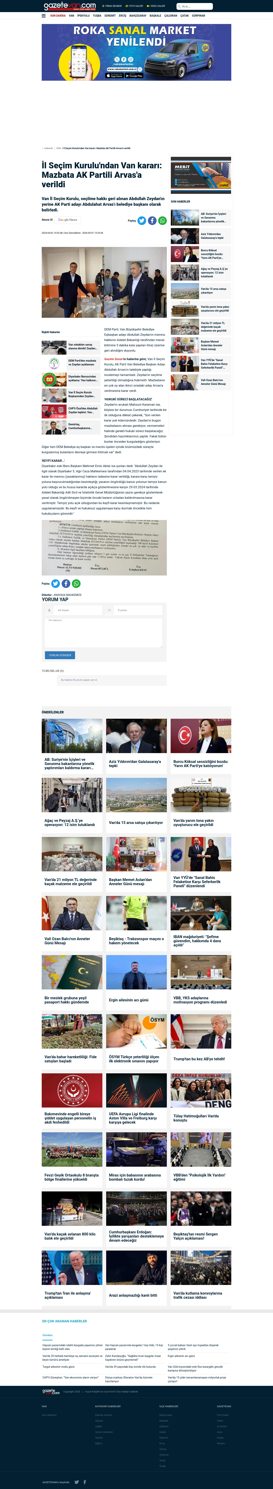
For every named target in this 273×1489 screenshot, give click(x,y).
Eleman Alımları (103, 1415)
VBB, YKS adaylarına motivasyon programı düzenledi (200, 1000)
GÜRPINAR (198, 15)
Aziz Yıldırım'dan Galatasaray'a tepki (212, 236)
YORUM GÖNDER (60, 655)
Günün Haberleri (104, 1432)
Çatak (163, 1432)
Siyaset (99, 1420)
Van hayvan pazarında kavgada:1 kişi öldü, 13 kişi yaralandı (134, 1347)
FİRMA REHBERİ (112, 6)
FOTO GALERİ (134, 6)
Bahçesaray (166, 1415)
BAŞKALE (155, 15)
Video (220, 1420)
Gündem (47, 1335)
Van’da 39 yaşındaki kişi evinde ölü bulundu (130, 1366)
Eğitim (98, 1443)
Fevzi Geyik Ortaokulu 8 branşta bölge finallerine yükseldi (72, 1177)
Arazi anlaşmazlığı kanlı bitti (133, 1295)
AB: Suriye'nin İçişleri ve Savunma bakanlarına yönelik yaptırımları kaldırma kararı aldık (213, 218)
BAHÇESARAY (137, 15)
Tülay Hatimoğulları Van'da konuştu (196, 1118)
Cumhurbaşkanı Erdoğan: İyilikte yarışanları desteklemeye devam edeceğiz (136, 1236)
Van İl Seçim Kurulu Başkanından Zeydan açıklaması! (80, 394)
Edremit (164, 1437)
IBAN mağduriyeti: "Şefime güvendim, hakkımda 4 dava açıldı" (197, 941)
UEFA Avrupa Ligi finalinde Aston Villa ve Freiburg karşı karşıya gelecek (133, 1118)
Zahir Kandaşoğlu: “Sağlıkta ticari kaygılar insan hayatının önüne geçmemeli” (133, 1357)
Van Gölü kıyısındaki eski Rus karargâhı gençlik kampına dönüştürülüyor (195, 1368)
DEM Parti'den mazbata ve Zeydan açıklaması (82, 362)
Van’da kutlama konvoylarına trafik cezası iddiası (197, 1295)
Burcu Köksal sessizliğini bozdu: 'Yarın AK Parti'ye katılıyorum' (212, 254)
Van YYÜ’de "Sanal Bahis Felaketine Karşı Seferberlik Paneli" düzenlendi (214, 364)
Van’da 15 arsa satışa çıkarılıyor (213, 290)
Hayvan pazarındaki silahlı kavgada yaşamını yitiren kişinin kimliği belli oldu (72, 1347)
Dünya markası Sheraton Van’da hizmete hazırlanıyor (128, 1379)
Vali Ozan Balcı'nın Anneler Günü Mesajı (213, 382)
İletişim (221, 1443)
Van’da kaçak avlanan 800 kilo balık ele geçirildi (70, 1236)
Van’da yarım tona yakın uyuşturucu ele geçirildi (215, 308)
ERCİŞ (122, 15)
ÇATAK (184, 15)
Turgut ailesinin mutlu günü (58, 1366)
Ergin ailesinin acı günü (128, 1000)
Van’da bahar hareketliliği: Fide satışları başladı (71, 1059)
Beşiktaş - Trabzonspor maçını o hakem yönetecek (136, 941)
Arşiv (220, 1432)
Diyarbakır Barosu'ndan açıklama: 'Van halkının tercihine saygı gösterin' (82, 378)
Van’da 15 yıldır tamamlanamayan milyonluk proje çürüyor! (197, 1379)
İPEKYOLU (83, 15)
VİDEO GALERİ (155, 6)
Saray (163, 1460)
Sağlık (98, 1426)
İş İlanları (222, 1426)
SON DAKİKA (58, 15)
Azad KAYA (109, 1391)
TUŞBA (97, 15)
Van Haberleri (49, 1415)
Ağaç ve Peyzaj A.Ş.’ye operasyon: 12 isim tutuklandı (214, 272)
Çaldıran (164, 1426)
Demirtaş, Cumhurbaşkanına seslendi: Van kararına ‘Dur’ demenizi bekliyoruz (83, 426)
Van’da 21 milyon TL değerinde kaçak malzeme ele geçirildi (213, 327)
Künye (220, 1437)
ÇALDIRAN (170, 15)
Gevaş (163, 1449)
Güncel (99, 1437)
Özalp (163, 1466)
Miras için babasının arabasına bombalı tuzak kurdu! (135, 1177)
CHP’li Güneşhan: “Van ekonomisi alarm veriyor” (70, 1377)
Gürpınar (164, 1454)
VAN (71, 15)
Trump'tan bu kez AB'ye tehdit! (199, 1059)
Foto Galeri (223, 1415)
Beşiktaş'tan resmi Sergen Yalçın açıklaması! (195, 1236)
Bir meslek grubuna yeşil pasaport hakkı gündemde (67, 1000)
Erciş (162, 1443)
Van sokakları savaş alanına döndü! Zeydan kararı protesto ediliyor (81, 346)
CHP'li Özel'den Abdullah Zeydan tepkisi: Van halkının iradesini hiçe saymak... (83, 410)
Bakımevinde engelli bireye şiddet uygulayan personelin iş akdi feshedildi (70, 1118)
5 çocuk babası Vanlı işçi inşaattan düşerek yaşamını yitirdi (193, 1347)
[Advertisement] (22, 68)
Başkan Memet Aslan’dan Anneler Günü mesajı (211, 345)
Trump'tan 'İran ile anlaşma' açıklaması (68, 1295)
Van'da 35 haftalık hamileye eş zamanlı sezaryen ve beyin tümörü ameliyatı (72, 1357)
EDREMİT (110, 15)
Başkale (164, 1420)
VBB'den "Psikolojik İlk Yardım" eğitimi (199, 1177)
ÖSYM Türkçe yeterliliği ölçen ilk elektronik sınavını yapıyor (134, 1059)
